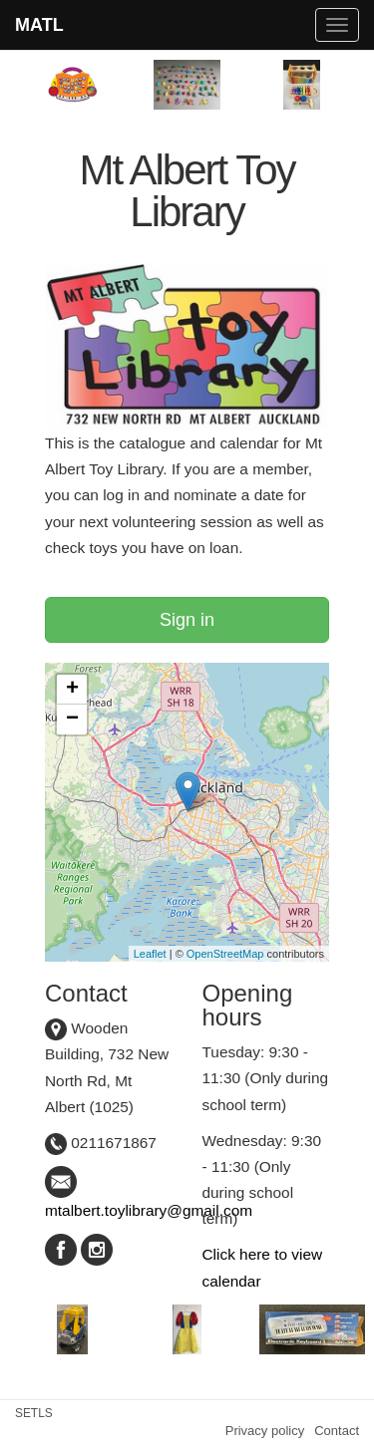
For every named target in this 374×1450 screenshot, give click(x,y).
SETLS (34, 1413)
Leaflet (150, 954)
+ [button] (72, 690)
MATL (39, 25)
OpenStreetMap (225, 954)
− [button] (72, 719)
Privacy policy (264, 1430)
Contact (336, 1430)
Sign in (187, 620)
